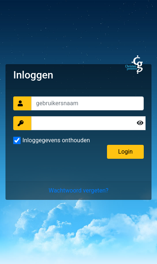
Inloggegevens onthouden (56, 140)
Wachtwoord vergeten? (78, 190)
